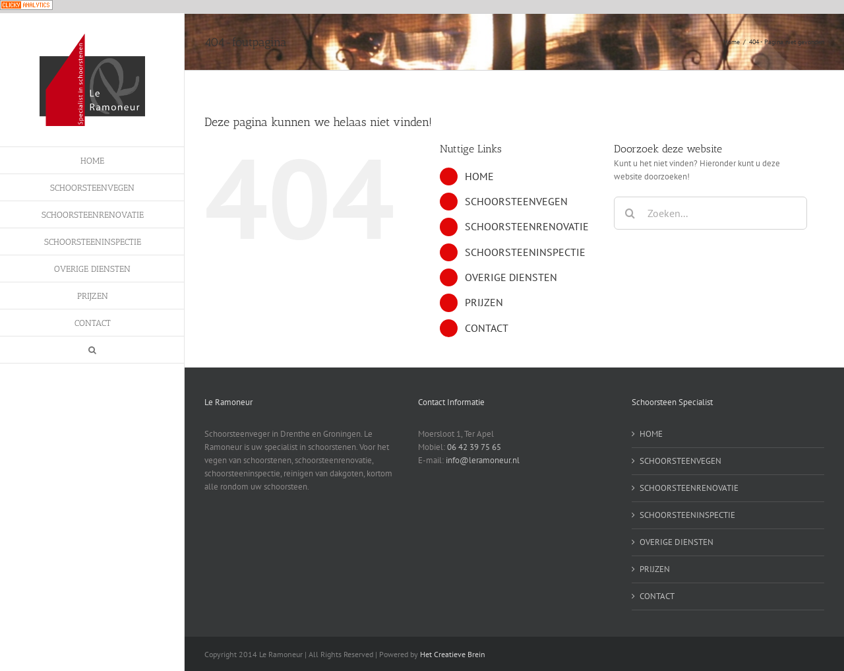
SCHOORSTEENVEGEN (516, 201)
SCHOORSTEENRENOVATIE (527, 226)
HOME (479, 176)
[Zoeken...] (710, 213)
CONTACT (486, 328)
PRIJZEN (484, 302)
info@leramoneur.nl (483, 460)
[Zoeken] (630, 213)
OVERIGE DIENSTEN (511, 277)
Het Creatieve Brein (452, 654)
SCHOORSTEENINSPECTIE (525, 252)
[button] (92, 350)
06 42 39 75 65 (474, 447)
